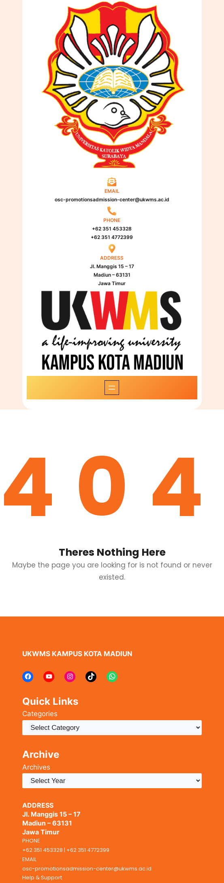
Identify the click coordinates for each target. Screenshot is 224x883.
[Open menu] (112, 387)
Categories (40, 714)
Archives (36, 767)
